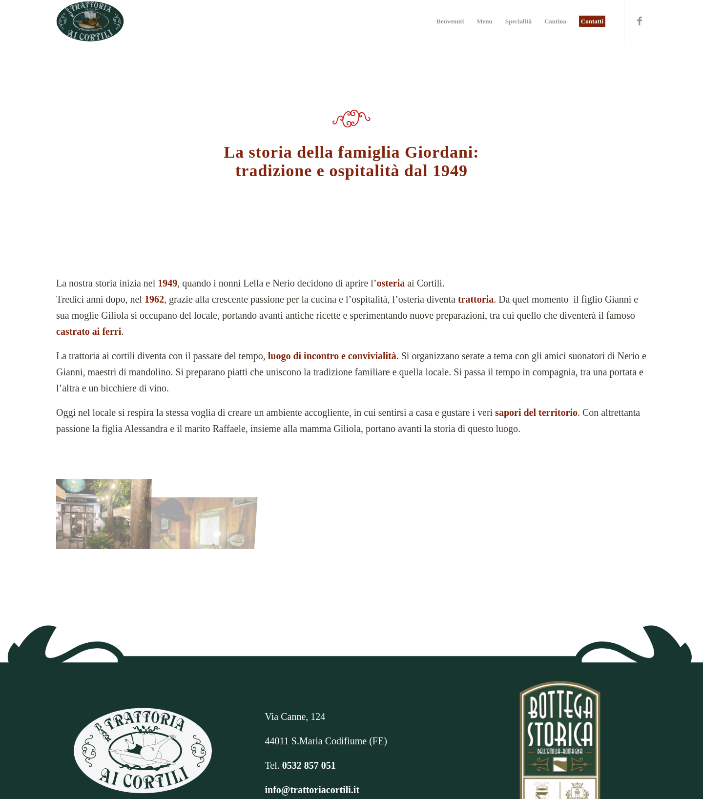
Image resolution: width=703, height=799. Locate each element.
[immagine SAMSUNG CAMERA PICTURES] (205, 509)
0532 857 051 (309, 765)
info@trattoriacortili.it (312, 789)
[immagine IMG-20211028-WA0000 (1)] (106, 509)
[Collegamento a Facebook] (639, 21)
